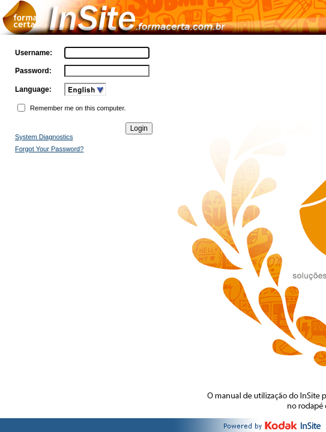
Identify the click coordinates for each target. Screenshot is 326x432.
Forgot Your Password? (49, 148)
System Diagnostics (44, 136)
